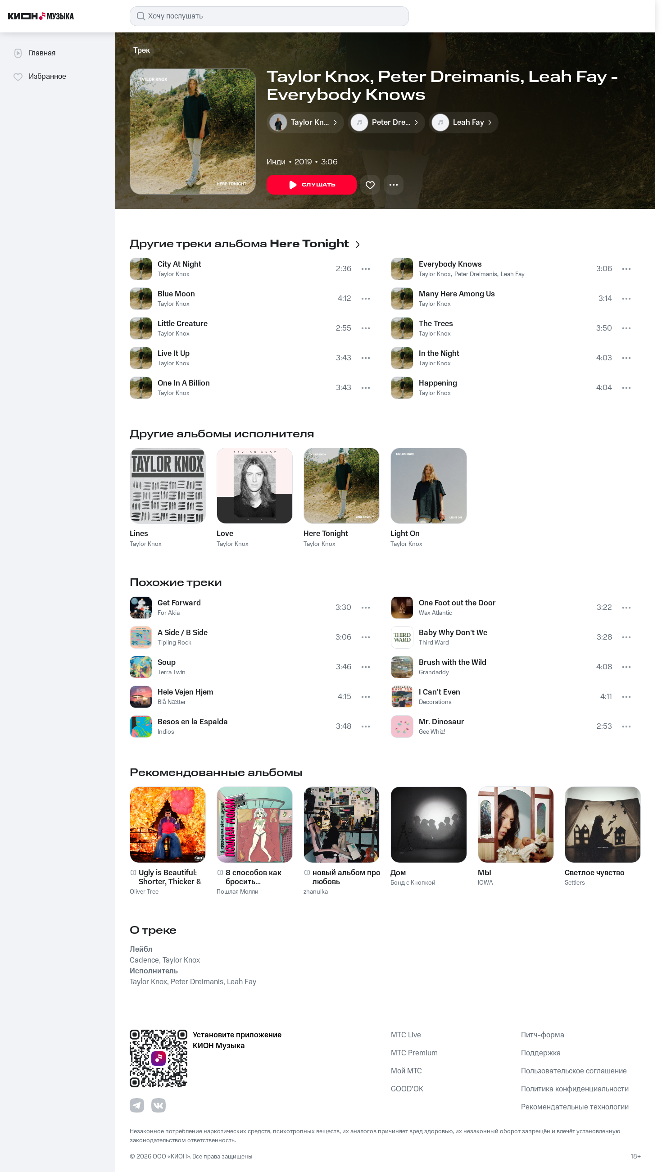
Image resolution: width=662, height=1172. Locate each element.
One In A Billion (184, 383)
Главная (34, 53)
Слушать (311, 185)
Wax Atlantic (435, 613)
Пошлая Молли (237, 891)
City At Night (179, 264)
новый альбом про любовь (347, 877)
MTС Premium (414, 1053)
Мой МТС (406, 1071)
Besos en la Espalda (193, 722)
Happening (438, 383)
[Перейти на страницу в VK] (158, 1105)
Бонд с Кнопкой (412, 882)
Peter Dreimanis (475, 274)
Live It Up (174, 353)
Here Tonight (326, 533)
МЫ (484, 872)
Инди (276, 162)
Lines (139, 533)
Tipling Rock (174, 642)
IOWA (485, 882)
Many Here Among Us (457, 294)
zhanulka (316, 891)
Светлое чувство (595, 872)
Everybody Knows (450, 264)
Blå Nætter (172, 702)
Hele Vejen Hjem (185, 692)
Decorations (435, 702)
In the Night (439, 353)
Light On (405, 533)
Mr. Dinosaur (441, 722)
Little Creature (183, 323)
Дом (398, 872)
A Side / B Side (183, 632)
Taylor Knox (174, 274)
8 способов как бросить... (253, 877)
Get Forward (179, 603)
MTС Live (406, 1035)
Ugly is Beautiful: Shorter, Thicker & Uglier (170, 877)
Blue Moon (176, 294)
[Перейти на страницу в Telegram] (137, 1105)
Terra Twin (172, 672)
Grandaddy (434, 672)
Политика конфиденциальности (575, 1089)
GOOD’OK (407, 1089)
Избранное (39, 76)
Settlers (575, 882)
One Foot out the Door (457, 603)
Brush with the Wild (452, 662)
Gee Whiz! (432, 731)
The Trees (436, 323)
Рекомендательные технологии (575, 1107)
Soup (167, 662)
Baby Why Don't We (453, 632)
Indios (166, 731)
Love (225, 533)
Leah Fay (513, 274)
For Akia (169, 613)
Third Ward (434, 642)
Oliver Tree (144, 891)
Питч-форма (542, 1035)
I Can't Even (439, 692)
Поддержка (541, 1053)
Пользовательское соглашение (574, 1071)
